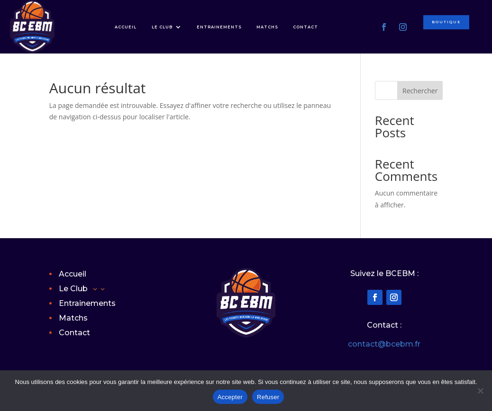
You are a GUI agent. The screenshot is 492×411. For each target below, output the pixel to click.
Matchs (267, 27)
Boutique (448, 23)
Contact (305, 27)
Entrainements (219, 27)
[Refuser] (480, 390)
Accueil (126, 27)
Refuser (268, 397)
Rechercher (419, 90)
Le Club (162, 27)
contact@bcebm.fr (384, 344)
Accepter (230, 397)
